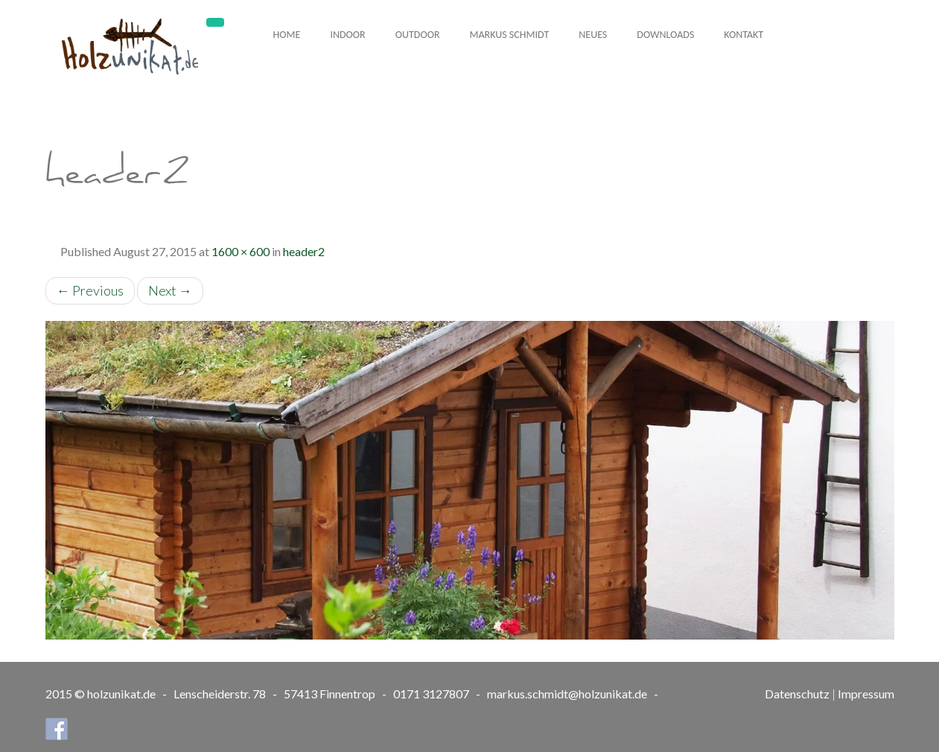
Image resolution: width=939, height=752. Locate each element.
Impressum (866, 693)
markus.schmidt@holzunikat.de (567, 693)
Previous (90, 290)
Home (287, 34)
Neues (593, 34)
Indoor (347, 34)
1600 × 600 (240, 251)
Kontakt (743, 34)
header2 (304, 251)
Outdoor (417, 34)
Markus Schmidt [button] (510, 34)
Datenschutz (797, 693)
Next (170, 290)
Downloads (665, 34)
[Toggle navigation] (215, 22)
